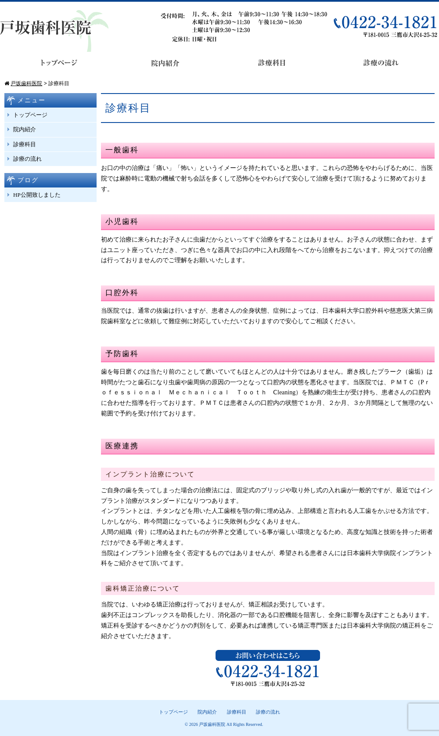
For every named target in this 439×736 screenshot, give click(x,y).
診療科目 (24, 144)
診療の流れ (27, 158)
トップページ (30, 115)
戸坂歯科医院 (212, 724)
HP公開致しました (37, 194)
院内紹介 (24, 129)
